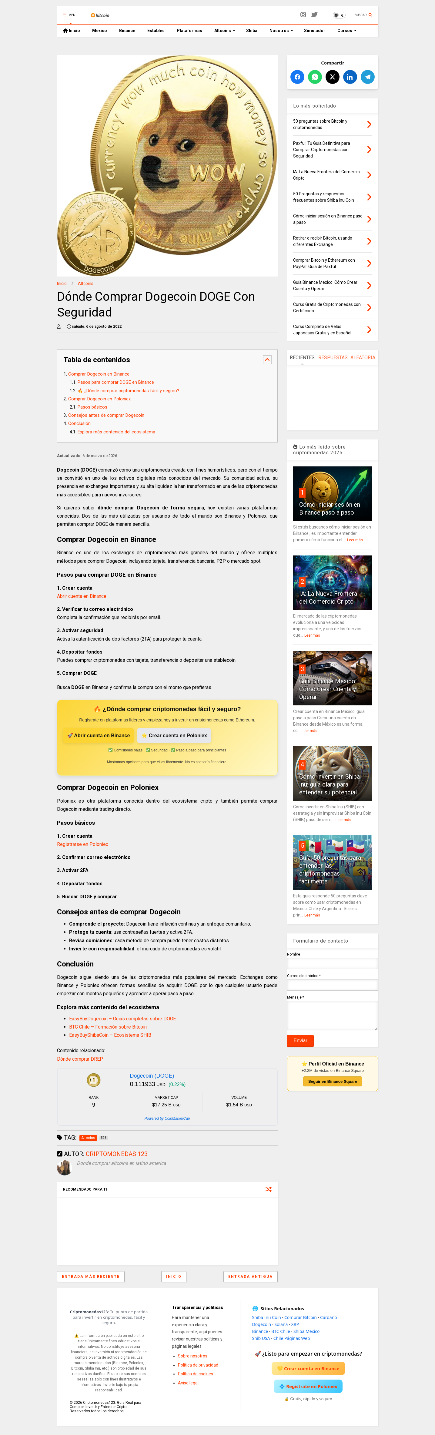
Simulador (314, 30)
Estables (156, 30)
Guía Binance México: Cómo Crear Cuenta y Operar (327, 689)
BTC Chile (280, 1331)
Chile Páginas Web (291, 1338)
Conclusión (79, 423)
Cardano (328, 1317)
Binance (127, 30)
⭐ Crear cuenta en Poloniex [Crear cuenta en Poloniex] (174, 735)
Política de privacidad (198, 1365)
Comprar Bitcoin (300, 1317)
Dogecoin (261, 1324)
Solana (281, 1324)
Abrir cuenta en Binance (81, 596)
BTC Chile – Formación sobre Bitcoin (108, 1027)
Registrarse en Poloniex (82, 844)
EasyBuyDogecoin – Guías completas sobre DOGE (122, 1019)
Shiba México (306, 1331)
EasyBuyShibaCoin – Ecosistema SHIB (110, 1035)
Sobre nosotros (192, 1356)
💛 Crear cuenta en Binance (308, 1368)
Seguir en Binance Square (332, 1086)
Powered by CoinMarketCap (167, 1118)
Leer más (355, 540)
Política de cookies (195, 1373)
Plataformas (189, 30)
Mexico (99, 30)
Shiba (251, 30)
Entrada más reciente (91, 1276)
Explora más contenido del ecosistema (116, 432)
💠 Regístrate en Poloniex (308, 1386)
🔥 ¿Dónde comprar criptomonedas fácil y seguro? (128, 390)
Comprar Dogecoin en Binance (98, 374)
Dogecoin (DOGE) (152, 1076)
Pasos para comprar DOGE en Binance (116, 382)
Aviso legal (188, 1382)
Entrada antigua (250, 1276)
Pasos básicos (92, 407)
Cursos (347, 30)
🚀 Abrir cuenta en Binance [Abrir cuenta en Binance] (98, 735)
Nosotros (281, 30)
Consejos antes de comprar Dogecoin (106, 415)
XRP (295, 1324)
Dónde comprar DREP (80, 1059)
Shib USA (261, 1338)
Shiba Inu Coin (266, 1317)
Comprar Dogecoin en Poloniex (99, 399)
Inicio (71, 30)
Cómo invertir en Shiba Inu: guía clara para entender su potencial (329, 784)
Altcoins (225, 30)
